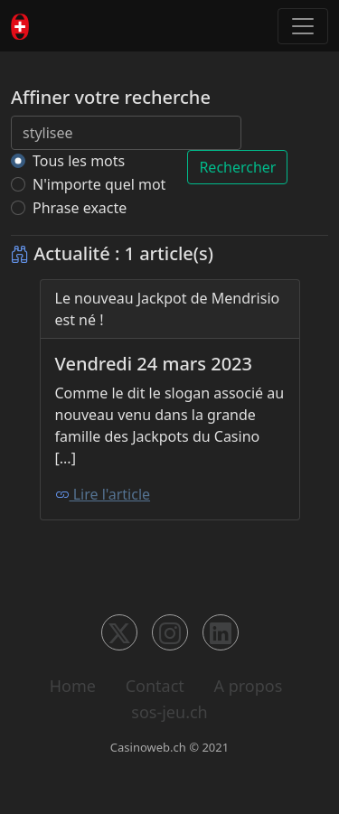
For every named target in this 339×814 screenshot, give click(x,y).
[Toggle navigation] (303, 26)
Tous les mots (79, 161)
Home (73, 686)
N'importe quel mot (99, 184)
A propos (247, 686)
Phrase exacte (80, 208)
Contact (155, 686)
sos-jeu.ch (169, 712)
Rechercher (237, 167)
